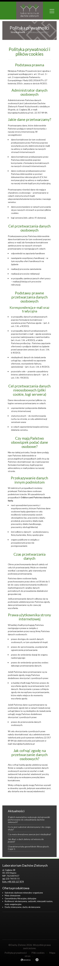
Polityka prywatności (16, 952)
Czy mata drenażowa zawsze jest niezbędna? (29, 834)
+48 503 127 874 (15, 881)
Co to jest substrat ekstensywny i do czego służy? (29, 828)
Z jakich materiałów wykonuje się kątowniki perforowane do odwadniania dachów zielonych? (29, 819)
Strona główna (18, 32)
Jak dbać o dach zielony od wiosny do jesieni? (26, 840)
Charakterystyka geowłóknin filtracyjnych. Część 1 (28, 847)
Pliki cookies (38, 952)
